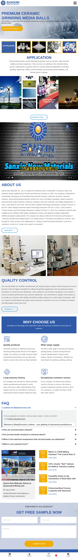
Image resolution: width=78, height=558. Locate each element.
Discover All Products (12, 29)
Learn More (9, 232)
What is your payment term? (15, 446)
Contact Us (9, 311)
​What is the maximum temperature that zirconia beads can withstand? (34, 441)
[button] (75, 94)
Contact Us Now (39, 119)
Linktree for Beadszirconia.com (17, 409)
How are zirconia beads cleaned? (17, 432)
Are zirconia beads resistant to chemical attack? (24, 436)
